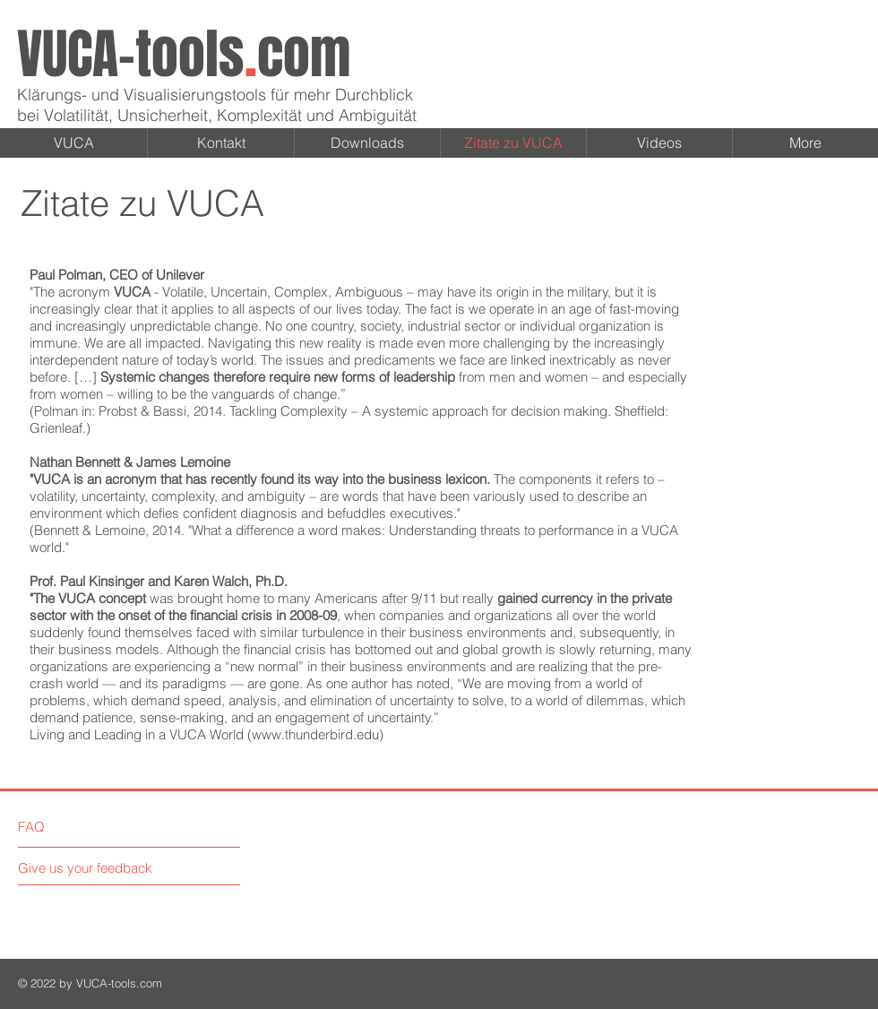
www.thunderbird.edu (315, 734)
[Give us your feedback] (92, 867)
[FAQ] (69, 826)
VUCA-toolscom (183, 54)
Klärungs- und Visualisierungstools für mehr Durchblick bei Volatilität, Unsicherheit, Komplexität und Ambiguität (217, 104)
